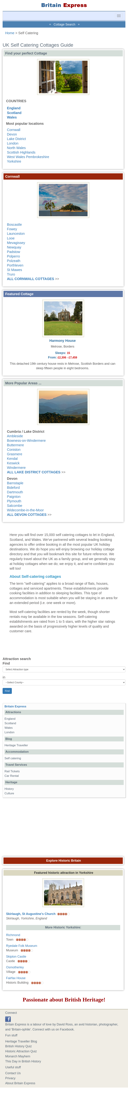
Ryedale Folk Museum (21, 946)
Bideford (13, 487)
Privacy (10, 1078)
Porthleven (15, 265)
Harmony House (62, 341)
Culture (9, 793)
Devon (12, 134)
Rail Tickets (12, 771)
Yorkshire (14, 161)
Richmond (13, 935)
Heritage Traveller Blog (21, 1041)
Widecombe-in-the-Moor (25, 510)
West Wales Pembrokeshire (28, 157)
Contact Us (13, 1073)
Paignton (13, 496)
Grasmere (14, 454)
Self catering (13, 758)
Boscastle (14, 224)
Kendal (12, 458)
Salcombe (14, 506)
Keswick (13, 463)
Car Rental (12, 775)
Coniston (13, 449)
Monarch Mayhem (17, 1056)
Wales (12, 117)
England (13, 108)
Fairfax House (16, 978)
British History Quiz (18, 1046)
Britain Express (15, 706)
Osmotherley (15, 967)
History (9, 789)
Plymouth (14, 501)
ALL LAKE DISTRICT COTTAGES (33, 472)
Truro (11, 274)
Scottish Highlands (21, 152)
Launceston (16, 233)
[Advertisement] (64, 826)
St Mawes (14, 270)
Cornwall (13, 130)
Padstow (13, 252)
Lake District (16, 139)
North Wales (16, 148)
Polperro (13, 256)
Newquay (14, 247)
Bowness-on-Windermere (26, 440)
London (12, 143)
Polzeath (13, 261)
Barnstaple (15, 483)
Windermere (16, 468)
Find (6, 663)
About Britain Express (20, 1083)
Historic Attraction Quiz (21, 1051)
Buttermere (15, 445)
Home (9, 33)
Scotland (14, 113)
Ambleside (15, 436)
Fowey (12, 229)
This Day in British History (23, 1061)
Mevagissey (16, 243)
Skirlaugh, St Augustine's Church (31, 914)
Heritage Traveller (16, 745)
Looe (11, 238)
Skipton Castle (16, 956)
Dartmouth (15, 492)
